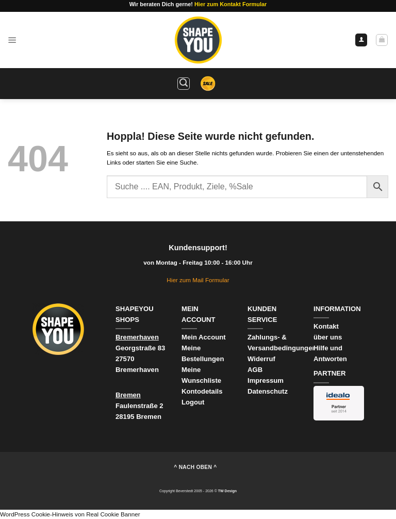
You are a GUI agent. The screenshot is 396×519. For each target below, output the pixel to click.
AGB (255, 370)
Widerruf (262, 359)
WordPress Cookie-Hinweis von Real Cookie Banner (70, 514)
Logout (193, 402)
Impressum (266, 380)
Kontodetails (202, 391)
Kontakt (326, 326)
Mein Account (204, 337)
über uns (328, 337)
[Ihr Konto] (361, 40)
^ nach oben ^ (195, 467)
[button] (12, 40)
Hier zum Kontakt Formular (230, 4)
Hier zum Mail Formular (198, 280)
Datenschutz (268, 391)
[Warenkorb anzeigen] (382, 40)
